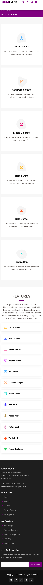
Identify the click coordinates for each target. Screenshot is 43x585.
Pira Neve (12, 405)
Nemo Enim (21, 175)
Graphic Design (9, 543)
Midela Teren (14, 394)
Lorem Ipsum (21, 46)
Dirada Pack (13, 416)
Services (7, 506)
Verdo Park (13, 438)
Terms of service (10, 510)
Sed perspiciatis (15, 349)
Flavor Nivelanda (15, 449)
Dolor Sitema (14, 338)
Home (4, 14)
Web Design (8, 525)
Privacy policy (9, 514)
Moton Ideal (13, 427)
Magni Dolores (14, 360)
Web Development (11, 530)
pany (10, 2)
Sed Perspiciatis (21, 89)
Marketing (7, 539)
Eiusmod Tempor (15, 383)
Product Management (12, 534)
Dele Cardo (21, 219)
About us (7, 501)
